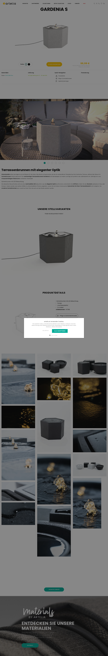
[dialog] (54, 328)
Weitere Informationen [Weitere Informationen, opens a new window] (57, 326)
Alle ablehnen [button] (46, 330)
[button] (54, 335)
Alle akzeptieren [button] (59, 331)
